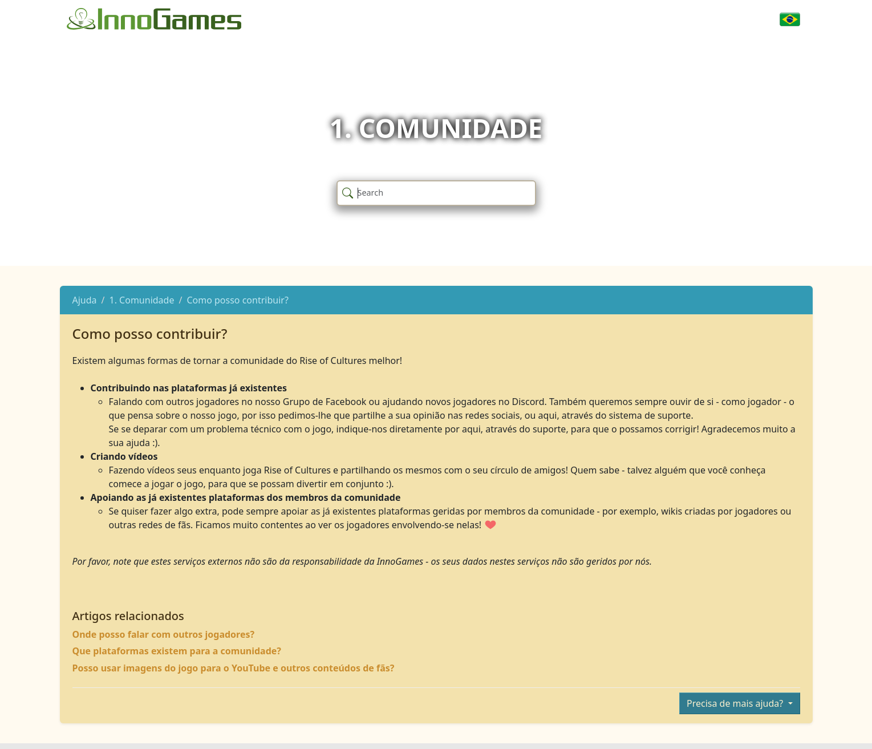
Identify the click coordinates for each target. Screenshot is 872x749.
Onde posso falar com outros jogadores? (163, 634)
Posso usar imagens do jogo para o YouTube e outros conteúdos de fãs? (233, 668)
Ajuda (84, 300)
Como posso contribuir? (237, 300)
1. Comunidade (142, 300)
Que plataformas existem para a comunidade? (176, 651)
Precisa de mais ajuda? (736, 703)
